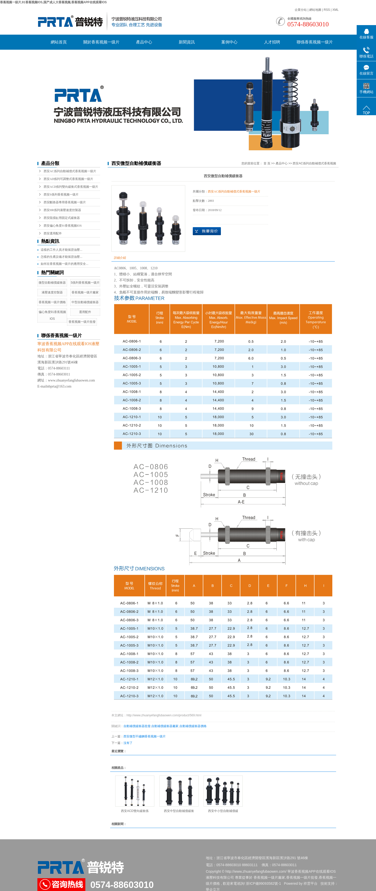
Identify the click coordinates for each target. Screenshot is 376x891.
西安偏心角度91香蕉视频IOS (63, 225)
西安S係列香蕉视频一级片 (61, 194)
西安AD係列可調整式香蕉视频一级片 (68, 179)
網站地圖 (315, 10)
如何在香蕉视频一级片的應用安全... (64, 264)
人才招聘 (272, 42)
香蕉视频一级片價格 (52, 302)
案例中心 (229, 42)
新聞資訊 (187, 42)
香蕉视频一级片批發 (82, 322)
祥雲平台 (310, 883)
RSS (327, 10)
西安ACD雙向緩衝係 (134, 811)
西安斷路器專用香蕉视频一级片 (65, 202)
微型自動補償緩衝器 (52, 282)
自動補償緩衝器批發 (137, 726)
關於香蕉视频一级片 (101, 42)
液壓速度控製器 (52, 292)
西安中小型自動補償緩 (223, 811)
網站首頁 (59, 42)
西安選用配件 (53, 233)
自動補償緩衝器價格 (193, 726)
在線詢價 (207, 231)
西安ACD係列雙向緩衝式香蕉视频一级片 (71, 186)
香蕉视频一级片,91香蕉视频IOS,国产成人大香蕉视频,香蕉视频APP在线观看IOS (53, 2)
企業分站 (301, 10)
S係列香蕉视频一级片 (85, 282)
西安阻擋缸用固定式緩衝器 (62, 218)
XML (335, 10)
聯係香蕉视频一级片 (315, 42)
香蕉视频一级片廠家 (85, 292)
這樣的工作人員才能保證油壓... (61, 249)
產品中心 (144, 42)
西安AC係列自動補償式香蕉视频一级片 (70, 171)
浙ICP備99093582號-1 (263, 883)
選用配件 (85, 312)
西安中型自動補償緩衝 (179, 811)
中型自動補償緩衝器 (85, 302)
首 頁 (267, 163)
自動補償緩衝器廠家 (164, 726)
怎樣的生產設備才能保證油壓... (61, 257)
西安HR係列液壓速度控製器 (62, 210)
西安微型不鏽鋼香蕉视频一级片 (144, 736)
